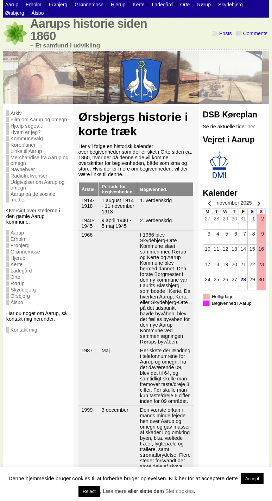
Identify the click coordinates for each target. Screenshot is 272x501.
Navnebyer (23, 169)
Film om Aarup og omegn (39, 119)
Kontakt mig (24, 330)
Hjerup (18, 258)
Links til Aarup (26, 151)
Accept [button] (252, 478)
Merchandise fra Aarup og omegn (40, 160)
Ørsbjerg (20, 296)
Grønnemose (25, 252)
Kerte (17, 264)
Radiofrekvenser (29, 176)
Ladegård (21, 271)
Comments (255, 33)
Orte (15, 277)
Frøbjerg (20, 245)
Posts (225, 33)
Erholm (19, 239)
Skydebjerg (23, 290)
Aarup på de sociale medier (33, 197)
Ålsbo (17, 302)
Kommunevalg (27, 138)
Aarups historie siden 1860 (88, 30)
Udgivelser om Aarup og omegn (38, 185)
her (251, 126)
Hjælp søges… (27, 126)
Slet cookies (179, 491)
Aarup (17, 233)
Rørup (18, 283)
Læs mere (115, 491)
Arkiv (16, 113)
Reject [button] (89, 491)
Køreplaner (23, 145)
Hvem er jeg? (26, 132)
